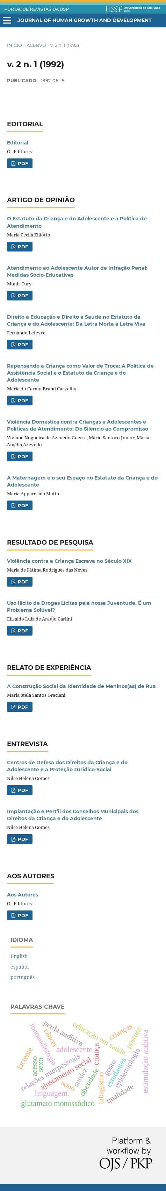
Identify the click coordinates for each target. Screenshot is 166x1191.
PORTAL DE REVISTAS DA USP (37, 9)
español (19, 966)
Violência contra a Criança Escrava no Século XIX (69, 561)
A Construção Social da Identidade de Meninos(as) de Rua (81, 686)
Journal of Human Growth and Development (84, 20)
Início (14, 45)
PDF (22, 163)
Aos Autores (22, 895)
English (19, 956)
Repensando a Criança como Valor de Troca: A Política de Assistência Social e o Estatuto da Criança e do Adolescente (80, 373)
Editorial (17, 143)
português (22, 977)
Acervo (36, 45)
